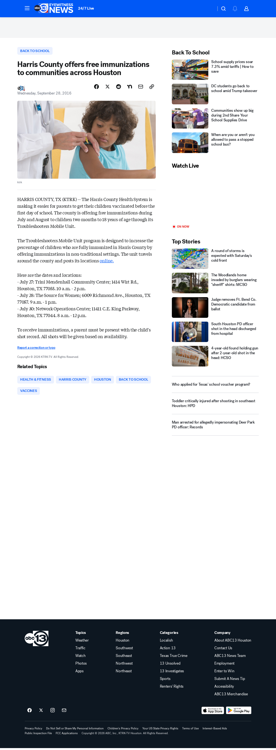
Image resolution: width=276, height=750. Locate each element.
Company (222, 635)
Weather (82, 642)
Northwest (124, 665)
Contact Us (223, 650)
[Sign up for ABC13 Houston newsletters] (64, 712)
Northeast (124, 673)
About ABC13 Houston (232, 642)
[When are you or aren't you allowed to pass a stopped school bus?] (215, 144)
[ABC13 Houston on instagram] (52, 712)
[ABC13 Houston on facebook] (29, 712)
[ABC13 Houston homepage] (53, 8)
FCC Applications (67, 735)
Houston (122, 642)
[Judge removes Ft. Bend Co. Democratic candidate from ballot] (215, 308)
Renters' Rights (171, 688)
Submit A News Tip (229, 681)
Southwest (124, 650)
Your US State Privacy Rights (160, 730)
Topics (80, 635)
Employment (224, 665)
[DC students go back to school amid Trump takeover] (215, 95)
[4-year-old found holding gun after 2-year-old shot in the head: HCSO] (215, 357)
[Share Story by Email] (141, 88)
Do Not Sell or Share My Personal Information (75, 730)
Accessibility (224, 688)
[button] (27, 8)
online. (107, 262)
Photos (81, 665)
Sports (165, 681)
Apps (79, 673)
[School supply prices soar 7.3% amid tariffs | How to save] (215, 70)
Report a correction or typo (36, 349)
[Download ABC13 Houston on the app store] (212, 712)
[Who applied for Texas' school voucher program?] (215, 385)
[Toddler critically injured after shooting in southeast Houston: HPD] (215, 406)
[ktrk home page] (36, 640)
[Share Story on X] (107, 88)
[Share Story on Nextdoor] (130, 88)
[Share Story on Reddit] (118, 88)
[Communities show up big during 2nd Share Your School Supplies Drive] (215, 119)
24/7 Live (86, 8)
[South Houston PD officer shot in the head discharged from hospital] (215, 333)
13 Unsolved (170, 665)
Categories (169, 635)
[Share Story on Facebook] (96, 88)
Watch (80, 658)
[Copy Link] (152, 88)
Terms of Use (190, 730)
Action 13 (168, 650)
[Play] (215, 198)
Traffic (80, 650)
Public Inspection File (38, 735)
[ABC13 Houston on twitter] (41, 712)
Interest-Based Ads (215, 730)
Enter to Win (224, 673)
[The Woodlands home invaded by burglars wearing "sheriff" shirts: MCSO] (215, 284)
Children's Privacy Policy (123, 730)
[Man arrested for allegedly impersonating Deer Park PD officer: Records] (215, 427)
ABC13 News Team (230, 658)
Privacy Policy (33, 730)
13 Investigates (172, 673)
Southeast (124, 658)
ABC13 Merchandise (231, 696)
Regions (122, 635)
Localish (166, 642)
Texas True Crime (173, 658)
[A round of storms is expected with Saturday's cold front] (215, 259)
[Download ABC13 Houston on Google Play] (238, 712)
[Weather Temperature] (208, 8)
